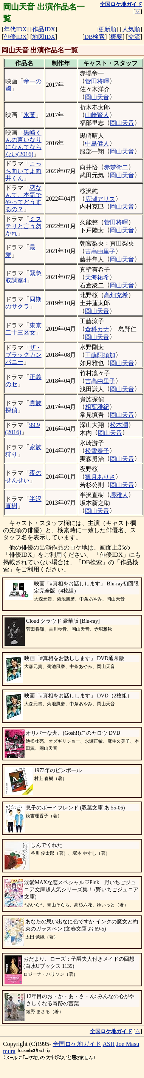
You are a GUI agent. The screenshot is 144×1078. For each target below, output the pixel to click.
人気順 (131, 29)
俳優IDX (15, 37)
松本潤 (119, 425)
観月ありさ (100, 477)
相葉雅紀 (97, 407)
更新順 (107, 29)
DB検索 (94, 37)
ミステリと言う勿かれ (23, 226)
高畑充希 (116, 295)
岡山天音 (97, 97)
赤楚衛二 (116, 167)
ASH (109, 1044)
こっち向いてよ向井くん (23, 170)
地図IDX (43, 37)
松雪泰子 (97, 451)
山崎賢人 (97, 115)
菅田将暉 (97, 81)
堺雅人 (119, 495)
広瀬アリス (100, 199)
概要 (116, 37)
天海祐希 (97, 277)
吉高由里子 (100, 251)
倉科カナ (97, 329)
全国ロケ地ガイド (77, 1044)
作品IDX (43, 29)
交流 (134, 37)
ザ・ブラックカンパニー (23, 354)
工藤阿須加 (100, 355)
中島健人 (97, 143)
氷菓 (29, 115)
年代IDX (15, 29)
